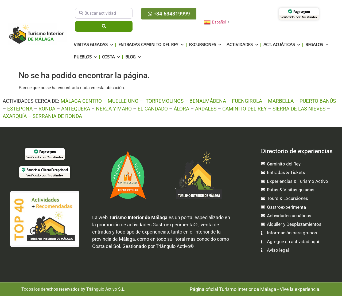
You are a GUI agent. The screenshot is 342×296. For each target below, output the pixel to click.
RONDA (46, 109)
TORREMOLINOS (165, 101)
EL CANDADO (153, 109)
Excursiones (205, 45)
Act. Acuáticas (281, 45)
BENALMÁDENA (207, 101)
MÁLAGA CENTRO (81, 101)
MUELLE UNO (123, 101)
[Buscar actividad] (104, 13)
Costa (111, 57)
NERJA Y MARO (114, 109)
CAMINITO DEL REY (244, 109)
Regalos (316, 45)
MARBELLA (281, 101)
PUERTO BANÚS (318, 101)
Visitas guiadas (93, 45)
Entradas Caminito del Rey (151, 45)
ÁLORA (181, 109)
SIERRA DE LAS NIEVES (299, 109)
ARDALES (205, 109)
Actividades (242, 45)
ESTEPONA (20, 109)
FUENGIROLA (247, 101)
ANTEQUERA (75, 109)
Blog (133, 57)
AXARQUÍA (15, 116)
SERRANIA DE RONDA (57, 116)
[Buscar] (104, 26)
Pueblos (85, 57)
